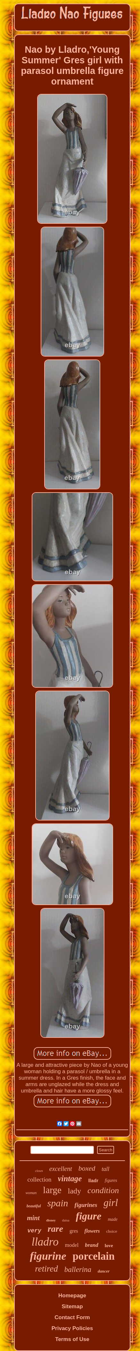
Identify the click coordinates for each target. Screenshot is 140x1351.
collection (40, 1179)
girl (110, 1202)
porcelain (93, 1256)
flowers (92, 1231)
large (52, 1190)
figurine (48, 1256)
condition (103, 1190)
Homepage (72, 1295)
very (34, 1231)
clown (39, 1171)
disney (51, 1220)
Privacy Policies (72, 1328)
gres (74, 1231)
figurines (86, 1204)
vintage (70, 1178)
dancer (104, 1271)
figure (88, 1216)
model (72, 1245)
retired (46, 1269)
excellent (60, 1168)
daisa (66, 1220)
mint (33, 1218)
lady (74, 1191)
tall (105, 1169)
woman (31, 1193)
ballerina (77, 1269)
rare (55, 1229)
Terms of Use (72, 1339)
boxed (86, 1168)
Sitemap (72, 1306)
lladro (44, 1242)
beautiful (34, 1206)
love (109, 1245)
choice (111, 1231)
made (112, 1219)
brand (91, 1245)
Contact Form (72, 1317)
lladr (93, 1180)
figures (111, 1180)
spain (57, 1203)
